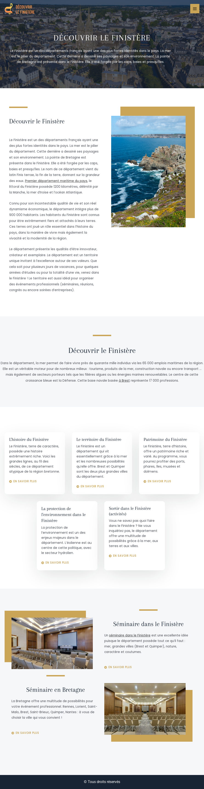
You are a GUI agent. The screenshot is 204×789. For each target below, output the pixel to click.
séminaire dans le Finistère (129, 635)
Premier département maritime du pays (56, 181)
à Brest (124, 380)
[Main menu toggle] (195, 8)
